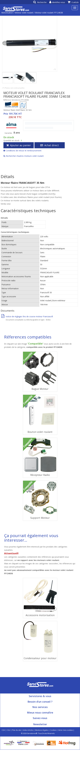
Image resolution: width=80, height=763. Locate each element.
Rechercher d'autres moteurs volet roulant (23, 156)
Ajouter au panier (18, 145)
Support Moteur (40, 517)
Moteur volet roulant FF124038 (49, 12)
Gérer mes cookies (65, 730)
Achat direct (49, 145)
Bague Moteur (40, 388)
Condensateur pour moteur (40, 658)
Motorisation (7, 12)
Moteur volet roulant (24, 12)
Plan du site (16, 730)
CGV (3, 730)
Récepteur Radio (40, 475)
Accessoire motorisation (40, 615)
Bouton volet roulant (40, 431)
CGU (8, 730)
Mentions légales (41, 730)
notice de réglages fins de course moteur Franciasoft (27, 316)
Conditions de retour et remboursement (22, 150)
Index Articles (28, 730)
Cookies (53, 730)
